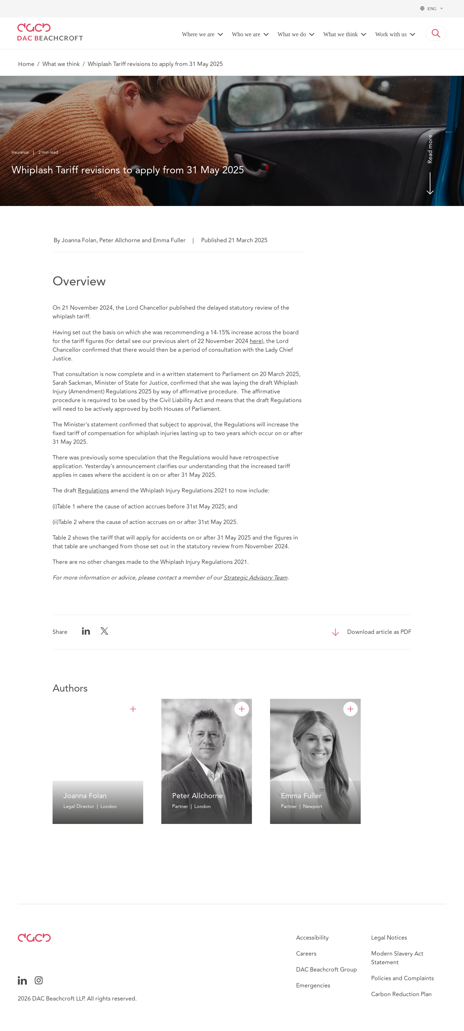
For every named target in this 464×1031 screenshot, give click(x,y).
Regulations (93, 490)
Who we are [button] (246, 34)
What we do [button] (292, 34)
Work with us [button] (391, 34)
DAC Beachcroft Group (326, 969)
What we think (61, 64)
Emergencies (313, 985)
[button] (436, 33)
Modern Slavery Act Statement (397, 958)
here (256, 341)
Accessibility (312, 937)
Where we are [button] (198, 34)
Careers (306, 953)
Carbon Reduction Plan (401, 994)
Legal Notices (389, 937)
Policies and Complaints (402, 978)
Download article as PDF (379, 632)
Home (26, 64)
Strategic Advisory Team (255, 577)
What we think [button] (340, 34)
